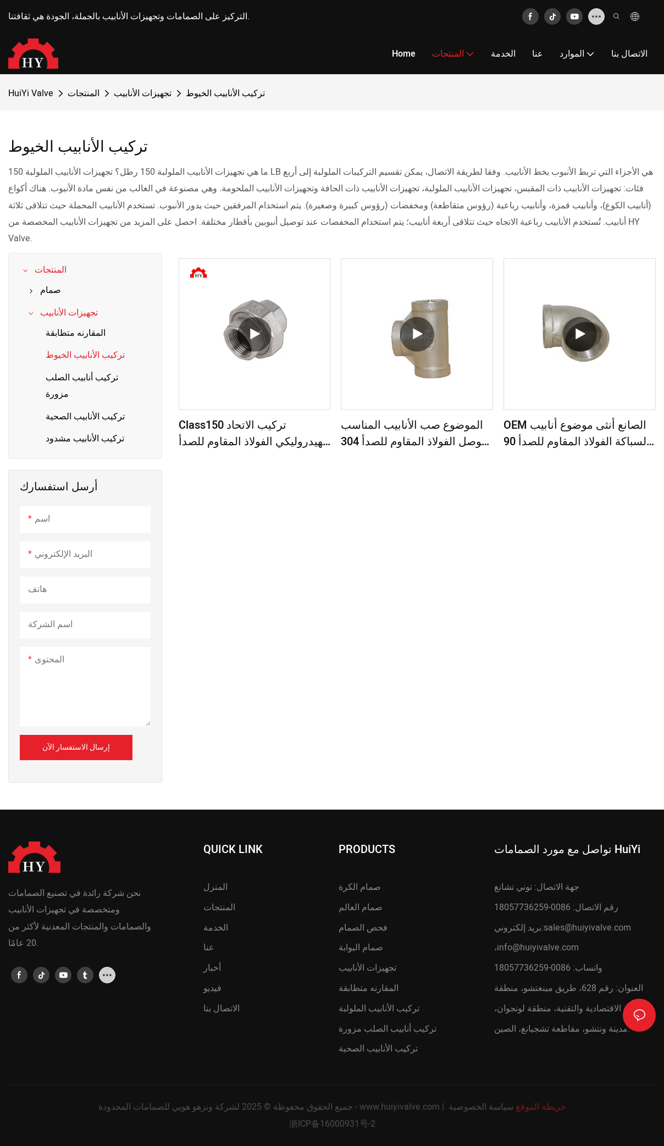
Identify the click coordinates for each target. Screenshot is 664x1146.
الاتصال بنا (221, 1008)
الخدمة (215, 927)
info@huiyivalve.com (538, 947)
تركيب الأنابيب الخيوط (225, 93)
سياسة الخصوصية (481, 1107)
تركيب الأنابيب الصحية (378, 1048)
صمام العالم (361, 907)
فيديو (212, 988)
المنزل (215, 887)
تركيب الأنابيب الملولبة (379, 1008)
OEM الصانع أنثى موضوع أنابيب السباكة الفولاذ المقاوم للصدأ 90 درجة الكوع (576, 433)
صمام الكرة (360, 887)
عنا (208, 947)
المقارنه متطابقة (369, 988)
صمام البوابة (361, 947)
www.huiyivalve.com (399, 1107)
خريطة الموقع (541, 1107)
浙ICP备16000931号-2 (332, 1124)
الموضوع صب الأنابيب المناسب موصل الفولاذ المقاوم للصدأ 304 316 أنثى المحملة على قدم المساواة (414, 433)
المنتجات (83, 93)
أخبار (212, 968)
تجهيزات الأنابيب (142, 93)
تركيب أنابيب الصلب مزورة (387, 1029)
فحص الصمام (363, 927)
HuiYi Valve (30, 93)
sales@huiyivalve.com (587, 927)
